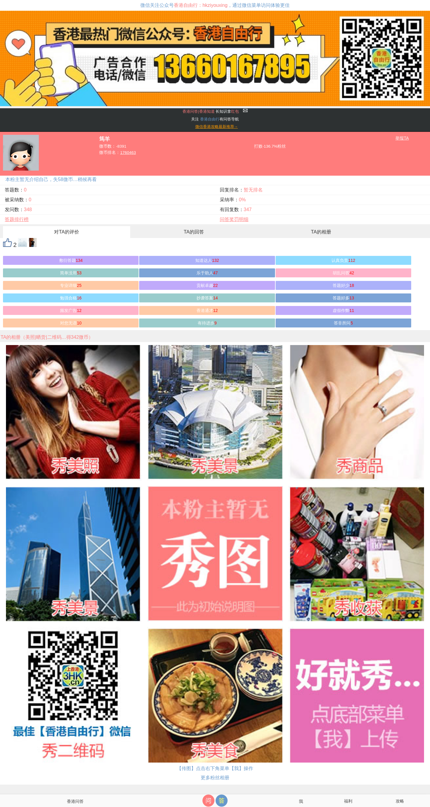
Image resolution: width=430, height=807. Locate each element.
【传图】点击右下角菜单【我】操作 (215, 768)
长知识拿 (210, 111)
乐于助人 (207, 272)
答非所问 (343, 323)
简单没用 (71, 272)
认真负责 (343, 260)
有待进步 (207, 323)
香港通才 (207, 310)
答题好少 (343, 285)
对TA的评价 (66, 231)
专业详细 (71, 285)
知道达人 (207, 260)
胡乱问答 (343, 272)
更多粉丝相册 (215, 777)
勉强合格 (71, 298)
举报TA (402, 138)
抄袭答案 (207, 298)
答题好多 (343, 298)
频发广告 (71, 310)
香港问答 (75, 801)
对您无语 (71, 323)
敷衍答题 (71, 260)
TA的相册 (321, 231)
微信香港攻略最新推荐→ (216, 126)
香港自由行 (209, 119)
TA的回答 (194, 231)
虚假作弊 (343, 310)
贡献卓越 (207, 285)
